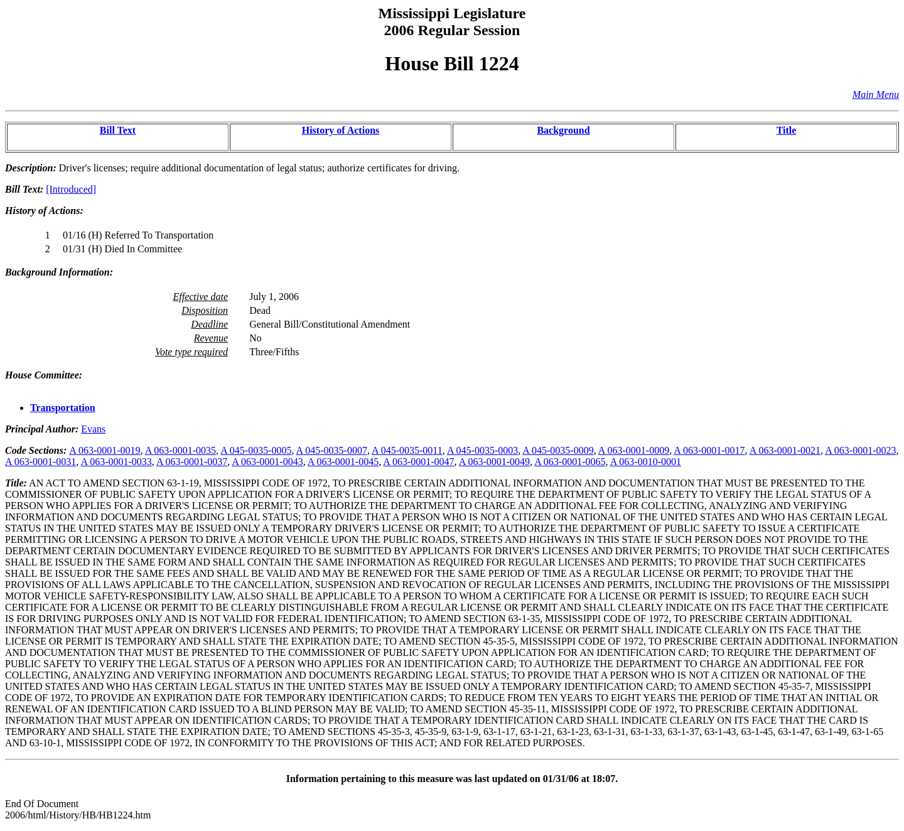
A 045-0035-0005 (255, 450)
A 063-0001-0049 (494, 461)
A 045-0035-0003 (482, 450)
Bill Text (118, 130)
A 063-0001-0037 (191, 461)
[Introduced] (71, 189)
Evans (93, 429)
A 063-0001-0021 (785, 450)
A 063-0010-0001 (645, 461)
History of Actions (341, 130)
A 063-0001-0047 (418, 461)
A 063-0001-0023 (860, 450)
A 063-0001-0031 (40, 461)
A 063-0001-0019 (104, 450)
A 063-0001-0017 (709, 450)
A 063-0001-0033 (115, 461)
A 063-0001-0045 (343, 461)
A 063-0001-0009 (633, 450)
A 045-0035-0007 (331, 450)
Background (563, 130)
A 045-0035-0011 (407, 450)
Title (787, 130)
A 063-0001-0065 (569, 461)
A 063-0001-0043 (267, 461)
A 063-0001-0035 (180, 450)
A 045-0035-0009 (557, 450)
